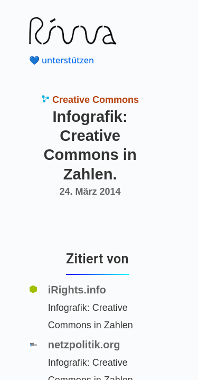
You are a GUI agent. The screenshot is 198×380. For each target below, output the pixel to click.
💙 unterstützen (61, 60)
